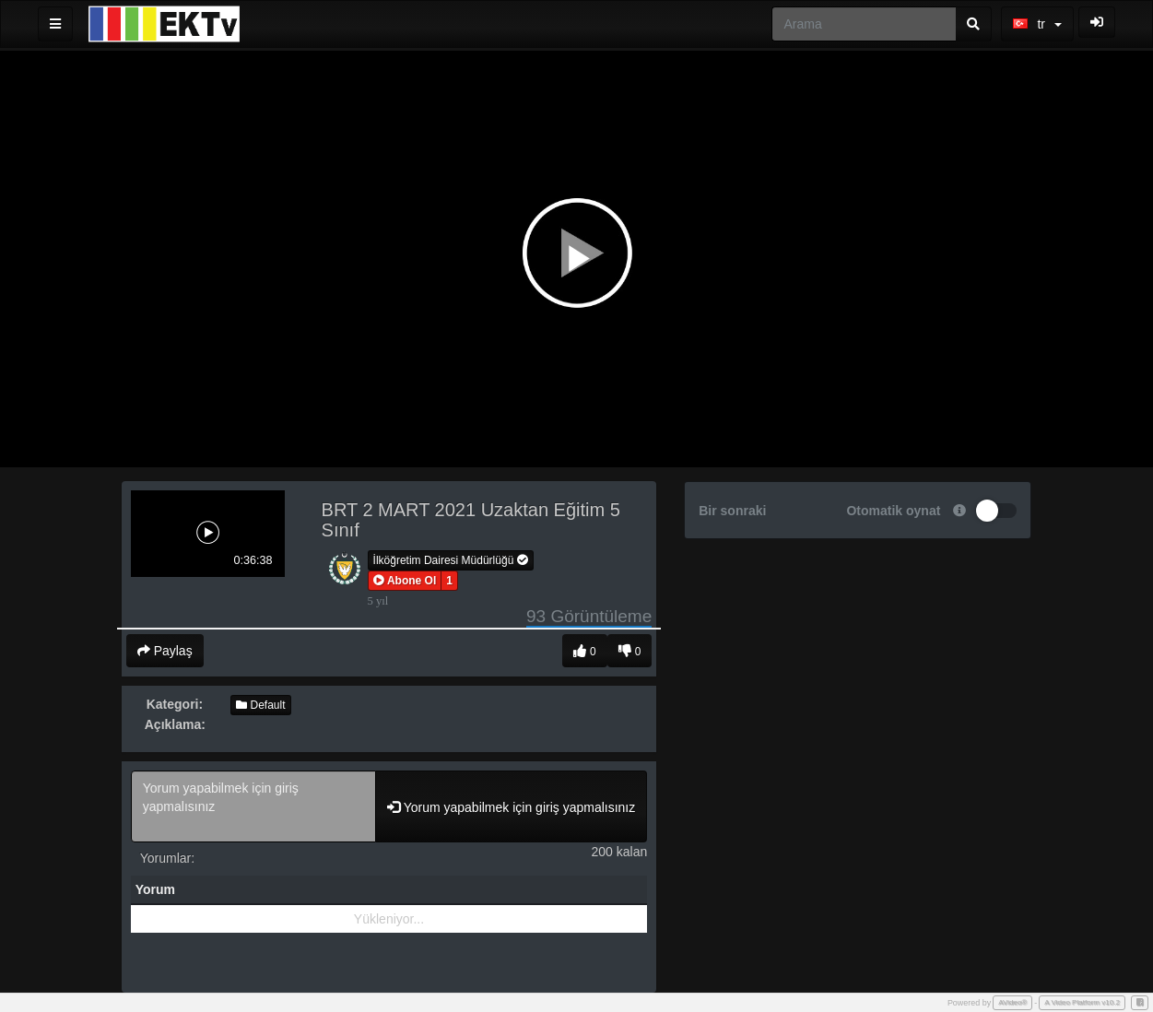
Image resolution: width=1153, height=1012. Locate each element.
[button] (405, 581)
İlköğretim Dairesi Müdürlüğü (450, 560)
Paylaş (165, 650)
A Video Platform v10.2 (1082, 1002)
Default (260, 705)
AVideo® (1012, 1002)
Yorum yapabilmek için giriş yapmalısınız (253, 806)
